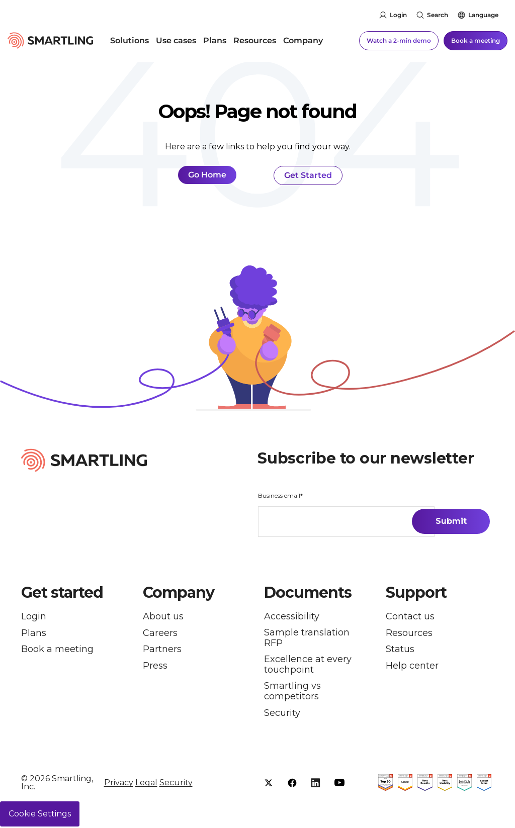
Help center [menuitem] (412, 667)
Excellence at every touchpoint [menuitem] (308, 665)
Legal (146, 783)
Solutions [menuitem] (129, 40)
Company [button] (178, 592)
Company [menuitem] (303, 40)
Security (176, 783)
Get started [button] (62, 592)
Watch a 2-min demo (399, 40)
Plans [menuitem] (214, 40)
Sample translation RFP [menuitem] (307, 638)
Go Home (207, 174)
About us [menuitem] (163, 616)
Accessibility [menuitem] (291, 616)
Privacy (118, 783)
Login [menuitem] (33, 616)
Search (437, 15)
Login (398, 15)
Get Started (308, 175)
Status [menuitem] (400, 650)
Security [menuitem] (282, 713)
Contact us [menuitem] (410, 616)
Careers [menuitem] (160, 633)
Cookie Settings (40, 815)
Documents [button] (308, 592)
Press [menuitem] (155, 667)
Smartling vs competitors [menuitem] (292, 691)
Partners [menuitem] (162, 650)
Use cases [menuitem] (176, 40)
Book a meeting (475, 40)
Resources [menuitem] (254, 40)
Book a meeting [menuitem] (57, 650)
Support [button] (416, 592)
